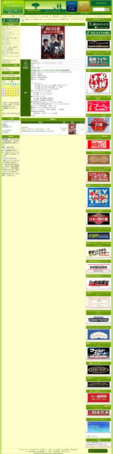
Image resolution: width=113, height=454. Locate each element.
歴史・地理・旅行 (7, 51)
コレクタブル (6, 41)
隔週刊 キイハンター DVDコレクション (98, 185)
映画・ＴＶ (5, 30)
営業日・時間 (67, 16)
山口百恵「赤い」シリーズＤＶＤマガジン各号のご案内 (47, 70)
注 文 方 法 (33, 16)
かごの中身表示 (7, 130)
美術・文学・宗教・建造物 (10, 53)
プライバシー (78, 16)
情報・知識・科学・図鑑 (9, 38)
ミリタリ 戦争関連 (7, 49)
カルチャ (4, 55)
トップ (22, 19)
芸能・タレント (6, 28)
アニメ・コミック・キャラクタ (10, 57)
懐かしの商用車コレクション (98, 391)
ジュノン (93, 436)
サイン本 (4, 68)
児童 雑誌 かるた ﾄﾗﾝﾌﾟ (9, 60)
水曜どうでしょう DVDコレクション (98, 70)
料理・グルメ (6, 36)
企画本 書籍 (6, 62)
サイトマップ (90, 16)
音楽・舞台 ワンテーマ (9, 27)
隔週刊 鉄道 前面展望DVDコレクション (98, 276)
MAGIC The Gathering (8, 75)
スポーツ (4, 45)
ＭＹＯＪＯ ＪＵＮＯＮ (98, 419)
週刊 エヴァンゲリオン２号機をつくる (98, 115)
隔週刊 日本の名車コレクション (98, 363)
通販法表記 (56, 16)
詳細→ (16, 78)
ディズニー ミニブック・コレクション (98, 327)
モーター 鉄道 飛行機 (9, 47)
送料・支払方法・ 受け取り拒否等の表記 (98, 446)
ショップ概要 (11, 16)
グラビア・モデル (7, 32)
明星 (89, 436)
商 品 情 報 (22, 16)
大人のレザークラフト (98, 153)
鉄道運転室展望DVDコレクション (98, 261)
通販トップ (29, 19)
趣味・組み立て (6, 43)
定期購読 (66, 70)
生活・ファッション (8, 34)
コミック (71, 13)
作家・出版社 (6, 70)
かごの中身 (44, 16)
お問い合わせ (101, 16)
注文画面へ (5, 132)
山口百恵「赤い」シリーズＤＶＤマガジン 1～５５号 (37, 131)
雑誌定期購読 (85, 13)
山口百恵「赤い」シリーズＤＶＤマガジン (45, 19)
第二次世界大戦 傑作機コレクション (98, 211)
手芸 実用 (5, 40)
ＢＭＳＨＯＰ (35, 449)
